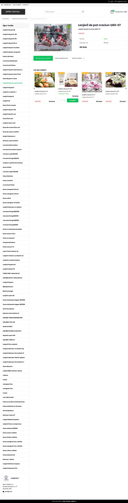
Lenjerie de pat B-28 (112, 91)
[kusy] (62, 100)
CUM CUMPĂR (16, 5)
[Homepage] (2, 5)
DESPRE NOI (7, 5)
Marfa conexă (78, 58)
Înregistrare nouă (121, 1)
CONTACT (25, 5)
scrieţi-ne (8, 491)
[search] (83, 12)
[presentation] (34, 88)
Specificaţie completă (43, 58)
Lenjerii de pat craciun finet (19, 19)
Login (111, 1)
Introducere (5, 19)
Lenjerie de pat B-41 (41, 91)
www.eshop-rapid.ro (69, 501)
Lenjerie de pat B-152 (65, 89)
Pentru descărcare (61, 58)
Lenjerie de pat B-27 (88, 95)
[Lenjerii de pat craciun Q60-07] (53, 37)
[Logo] (13, 11)
